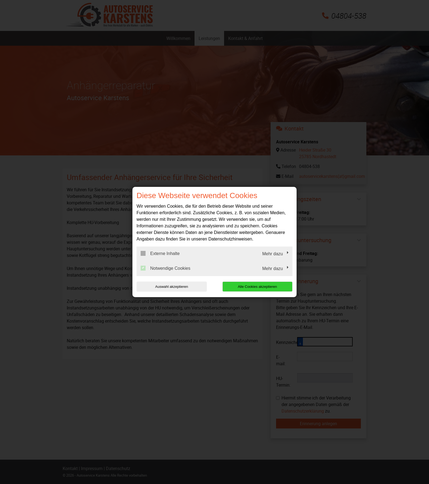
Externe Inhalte (160, 253)
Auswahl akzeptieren (171, 287)
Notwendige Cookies (165, 268)
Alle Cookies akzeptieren (257, 287)
